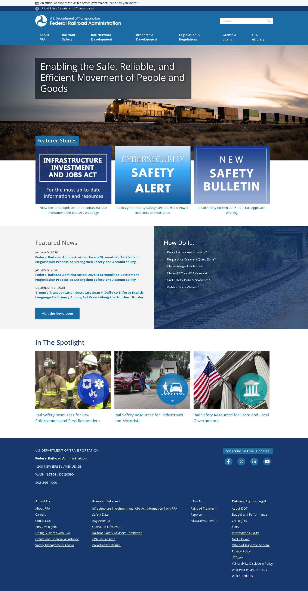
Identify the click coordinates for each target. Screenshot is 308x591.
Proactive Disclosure (106, 545)
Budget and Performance (249, 514)
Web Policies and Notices (249, 570)
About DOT (240, 508)
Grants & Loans (230, 37)
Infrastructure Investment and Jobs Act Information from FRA (134, 508)
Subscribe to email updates (248, 451)
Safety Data (100, 514)
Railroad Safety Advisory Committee (117, 533)
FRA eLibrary (258, 37)
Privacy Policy (241, 551)
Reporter (197, 514)
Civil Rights (239, 521)
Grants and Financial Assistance (57, 539)
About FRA (44, 37)
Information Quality (245, 533)
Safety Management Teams (54, 545)
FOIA (235, 527)
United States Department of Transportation (68, 8)
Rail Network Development (101, 37)
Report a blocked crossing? (187, 252)
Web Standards (242, 576)
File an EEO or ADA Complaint (188, 273)
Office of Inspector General (251, 545)
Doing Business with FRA (52, 533)
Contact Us (43, 521)
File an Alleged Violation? (185, 266)
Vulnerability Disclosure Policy (252, 563)
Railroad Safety (68, 37)
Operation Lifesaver (107, 527)
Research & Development (146, 37)
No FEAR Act (241, 539)
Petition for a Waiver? (183, 287)
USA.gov (238, 557)
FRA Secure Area (103, 539)
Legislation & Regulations (189, 37)
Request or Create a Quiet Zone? (191, 259)
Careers (40, 514)
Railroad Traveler (204, 508)
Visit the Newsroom (57, 313)
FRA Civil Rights (46, 527)
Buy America (101, 521)
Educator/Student (205, 521)
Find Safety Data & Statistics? (188, 280)
